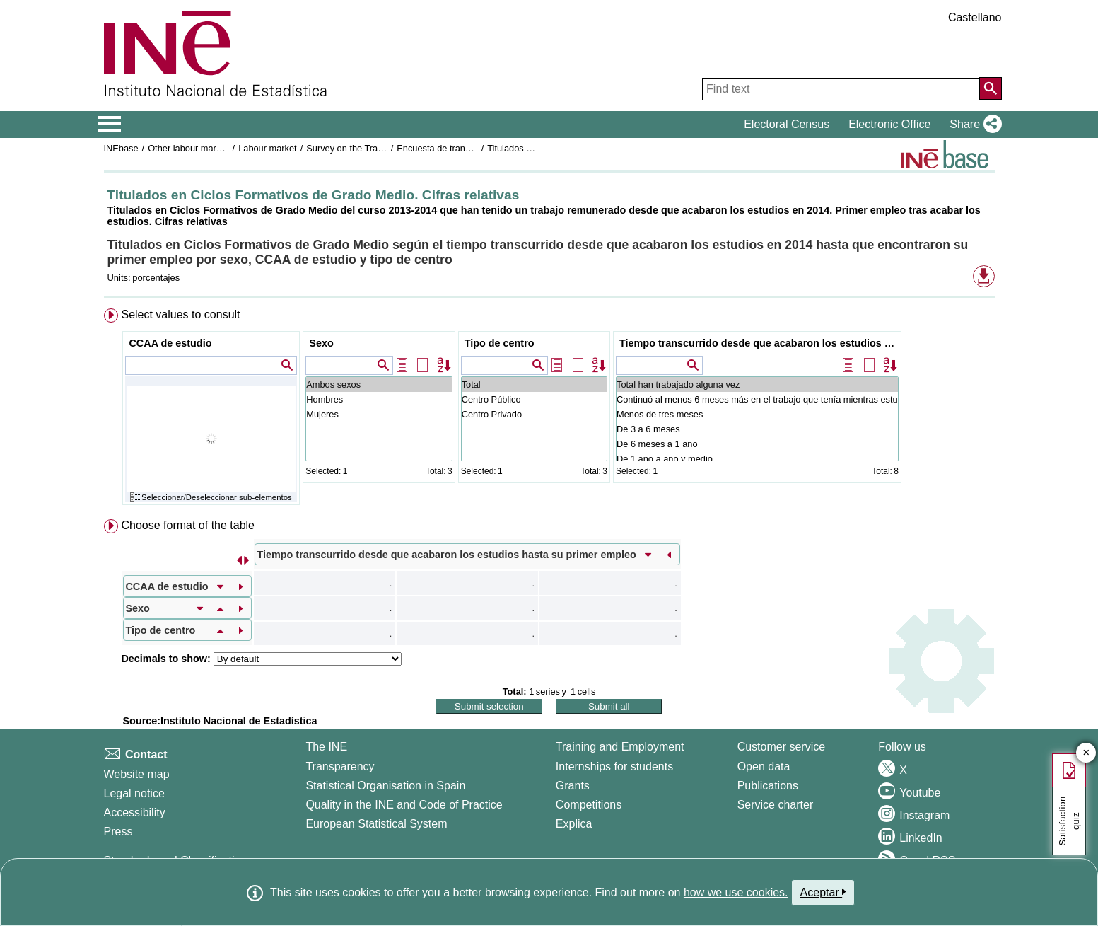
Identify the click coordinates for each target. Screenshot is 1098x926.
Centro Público (534, 399)
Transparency (339, 766)
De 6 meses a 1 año (757, 443)
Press (118, 832)
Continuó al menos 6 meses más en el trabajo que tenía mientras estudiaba (757, 399)
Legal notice (134, 793)
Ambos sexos (378, 384)
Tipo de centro (500, 343)
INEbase (121, 148)
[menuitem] (549, 410)
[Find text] (840, 89)
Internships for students (614, 766)
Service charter (775, 805)
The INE (326, 747)
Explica (574, 824)
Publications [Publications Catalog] (767, 786)
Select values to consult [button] (180, 314)
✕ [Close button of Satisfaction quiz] (1086, 753)
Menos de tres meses (757, 414)
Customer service (781, 747)
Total (534, 384)
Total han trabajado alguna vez (757, 384)
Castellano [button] (975, 17)
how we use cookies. (736, 892)
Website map (137, 774)
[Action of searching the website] (990, 88)
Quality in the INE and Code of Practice (403, 805)
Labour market (267, 148)
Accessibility (134, 812)
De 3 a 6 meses (757, 429)
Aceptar (823, 892)
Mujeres (378, 414)
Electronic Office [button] (889, 124)
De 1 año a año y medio (757, 458)
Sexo (321, 343)
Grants (573, 786)
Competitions (588, 805)
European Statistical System (376, 824)
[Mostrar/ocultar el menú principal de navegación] (110, 124)
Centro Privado (534, 414)
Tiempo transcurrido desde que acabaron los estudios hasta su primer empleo (759, 343)
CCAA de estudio (170, 343)
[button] (972, 124)
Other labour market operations (210, 148)
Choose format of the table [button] (188, 525)
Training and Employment (620, 747)
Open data (763, 766)
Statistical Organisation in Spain (385, 786)
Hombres (378, 399)
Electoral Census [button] (786, 124)
